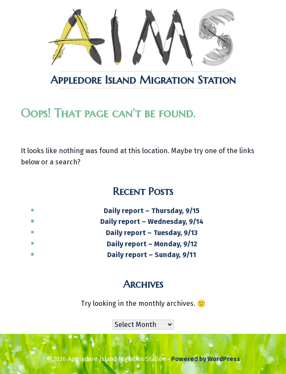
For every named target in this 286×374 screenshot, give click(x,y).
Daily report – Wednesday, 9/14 (151, 221)
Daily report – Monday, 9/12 (152, 244)
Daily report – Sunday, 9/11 (151, 255)
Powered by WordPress (205, 359)
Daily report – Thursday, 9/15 (152, 211)
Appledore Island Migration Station (143, 80)
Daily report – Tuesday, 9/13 (151, 233)
